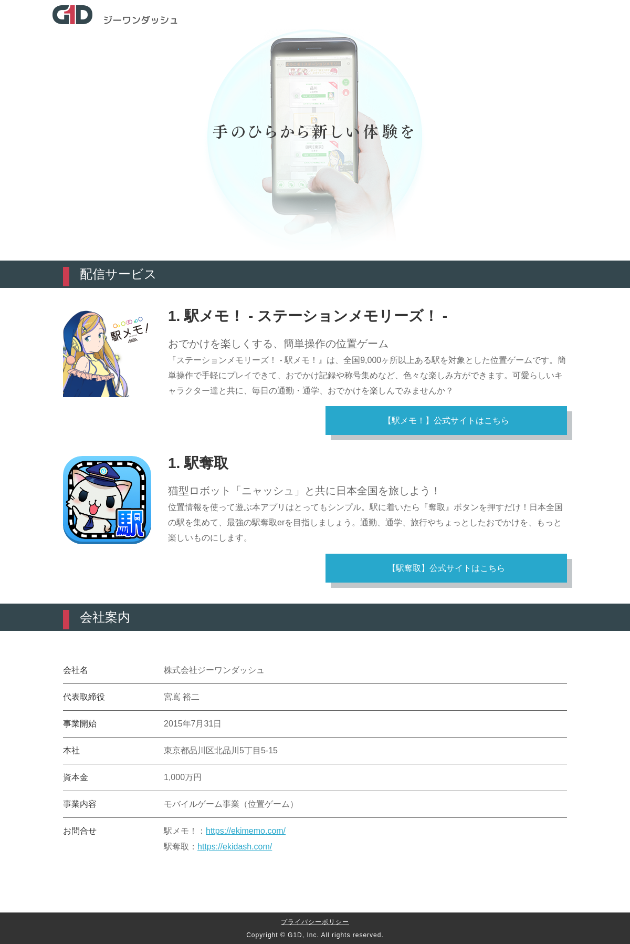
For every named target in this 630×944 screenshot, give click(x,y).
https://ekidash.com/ (234, 846)
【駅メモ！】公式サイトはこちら (446, 420)
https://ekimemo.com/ (246, 830)
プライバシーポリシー (315, 922)
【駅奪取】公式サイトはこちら (446, 568)
